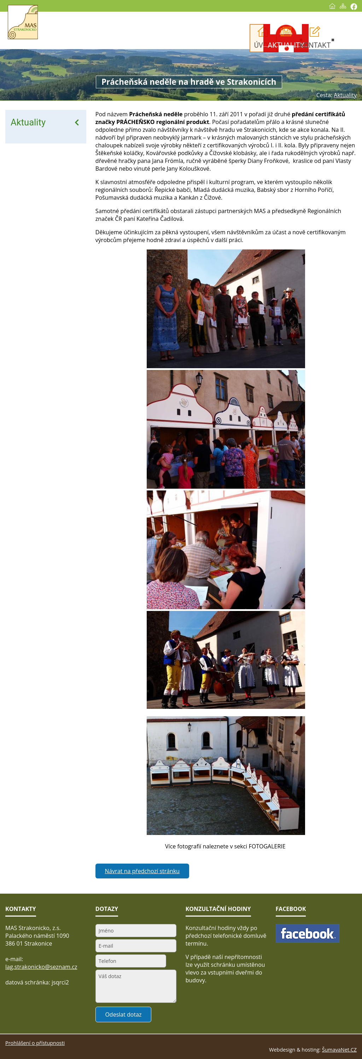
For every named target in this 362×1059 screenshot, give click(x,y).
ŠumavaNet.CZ (339, 1049)
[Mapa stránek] (343, 6)
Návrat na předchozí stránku (142, 871)
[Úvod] (332, 6)
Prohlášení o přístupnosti (35, 1043)
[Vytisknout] (353, 6)
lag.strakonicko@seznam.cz (41, 967)
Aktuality (28, 122)
